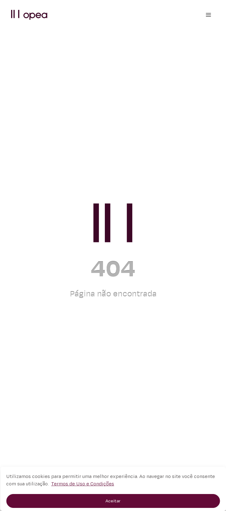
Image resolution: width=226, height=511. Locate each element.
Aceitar (113, 501)
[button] (29, 14)
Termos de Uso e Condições (82, 484)
